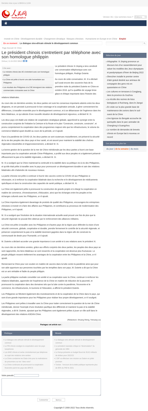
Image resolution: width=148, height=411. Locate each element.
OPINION (136, 27)
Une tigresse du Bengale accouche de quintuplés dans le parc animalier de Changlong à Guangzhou (124, 122)
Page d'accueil (8, 48)
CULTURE (73, 27)
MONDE (35, 27)
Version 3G (108, 17)
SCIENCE (60, 27)
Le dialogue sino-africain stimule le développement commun (49, 43)
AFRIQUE (47, 27)
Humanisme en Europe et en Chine (101, 39)
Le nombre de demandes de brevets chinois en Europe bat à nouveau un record (123, 133)
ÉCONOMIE (22, 27)
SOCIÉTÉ (86, 27)
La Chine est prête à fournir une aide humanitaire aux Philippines (24, 81)
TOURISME (123, 27)
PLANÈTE (99, 27)
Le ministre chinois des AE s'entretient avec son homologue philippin (26, 73)
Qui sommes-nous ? (124, 17)
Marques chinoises (75, 39)
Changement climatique (54, 39)
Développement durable (31, 39)
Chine (19, 48)
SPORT (110, 27)
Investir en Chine (11, 39)
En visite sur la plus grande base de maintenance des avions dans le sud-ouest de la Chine (124, 110)
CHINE (9, 27)
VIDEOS (22, 33)
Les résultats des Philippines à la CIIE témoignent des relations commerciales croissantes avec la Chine (27, 89)
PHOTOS (10, 33)
